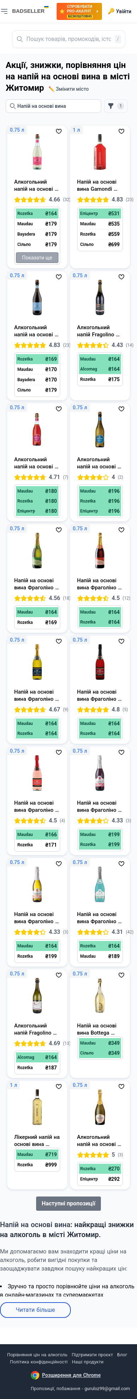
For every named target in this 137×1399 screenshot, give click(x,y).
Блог (122, 1354)
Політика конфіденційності (39, 1361)
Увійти (119, 11)
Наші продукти (87, 1361)
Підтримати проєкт (92, 1354)
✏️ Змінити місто (68, 89)
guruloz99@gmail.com (107, 1388)
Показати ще (37, 258)
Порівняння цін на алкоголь (37, 1354)
